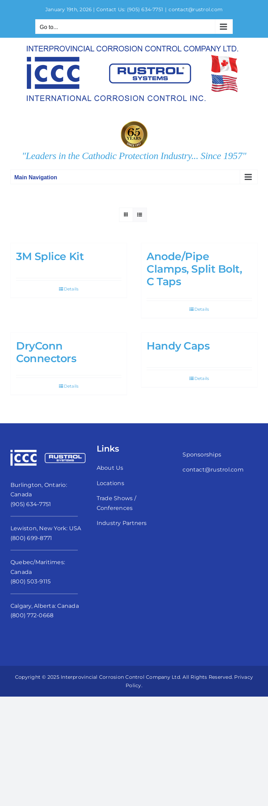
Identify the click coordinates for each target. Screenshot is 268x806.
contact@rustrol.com (196, 9)
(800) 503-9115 (30, 581)
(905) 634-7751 (145, 9)
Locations (110, 483)
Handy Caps (178, 345)
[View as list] (140, 215)
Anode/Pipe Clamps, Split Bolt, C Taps (194, 269)
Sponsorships (202, 454)
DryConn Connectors (46, 352)
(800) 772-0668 (31, 615)
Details (71, 289)
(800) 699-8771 (31, 538)
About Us (110, 468)
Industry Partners (122, 523)
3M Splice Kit (50, 256)
